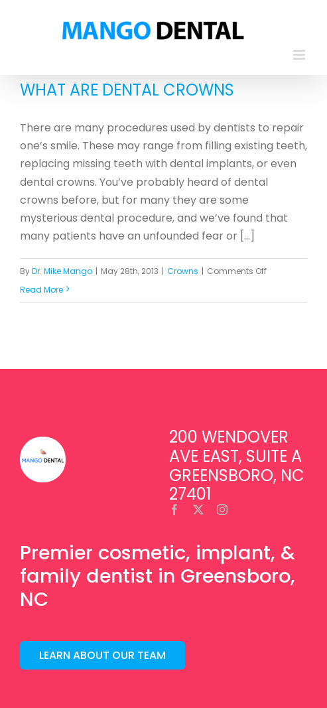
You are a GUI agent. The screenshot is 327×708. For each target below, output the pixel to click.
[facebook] (174, 509)
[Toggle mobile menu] (300, 55)
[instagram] (222, 509)
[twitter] (198, 509)
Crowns (182, 271)
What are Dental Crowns (127, 90)
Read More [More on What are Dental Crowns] (41, 289)
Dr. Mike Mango (62, 271)
